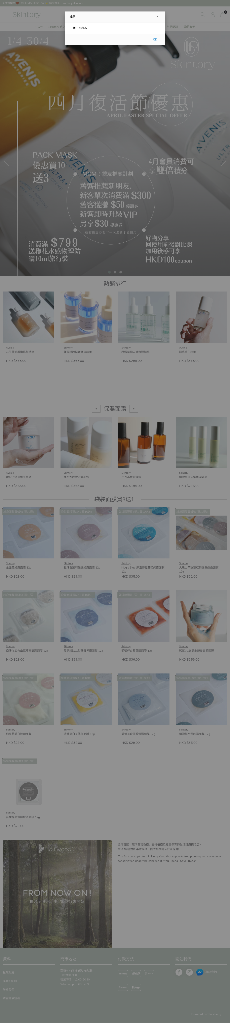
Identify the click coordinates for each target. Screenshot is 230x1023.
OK (155, 40)
